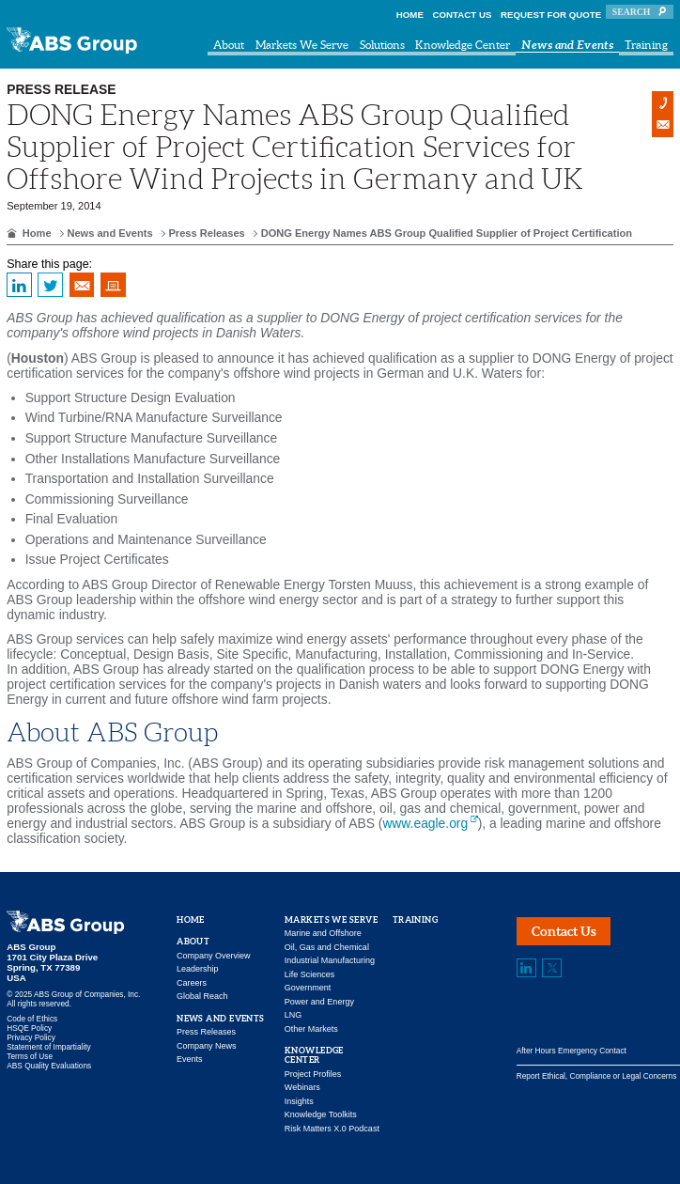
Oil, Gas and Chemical (327, 947)
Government (308, 987)
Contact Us (462, 14)
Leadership (198, 969)
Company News (207, 1046)
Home (410, 14)
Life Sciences (310, 974)
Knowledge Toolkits (321, 1114)
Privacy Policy (31, 1037)
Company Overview (214, 955)
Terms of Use (30, 1056)
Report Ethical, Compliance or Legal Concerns (597, 1076)
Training (646, 45)
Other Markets (311, 1029)
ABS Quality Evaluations (49, 1065)
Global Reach (202, 996)
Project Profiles (313, 1074)
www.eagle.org (425, 823)
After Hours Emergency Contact (571, 1050)
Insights (299, 1101)
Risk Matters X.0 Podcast (332, 1128)
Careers (192, 983)
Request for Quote (551, 14)
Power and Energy (319, 1001)
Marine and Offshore (323, 933)
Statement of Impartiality (48, 1047)
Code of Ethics (32, 1018)
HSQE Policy (29, 1028)
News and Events (567, 45)
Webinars (302, 1087)
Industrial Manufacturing (330, 960)
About (228, 45)
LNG (293, 1015)
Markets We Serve (301, 45)
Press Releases (206, 233)
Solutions (382, 45)
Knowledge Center (462, 45)
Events (190, 1059)
